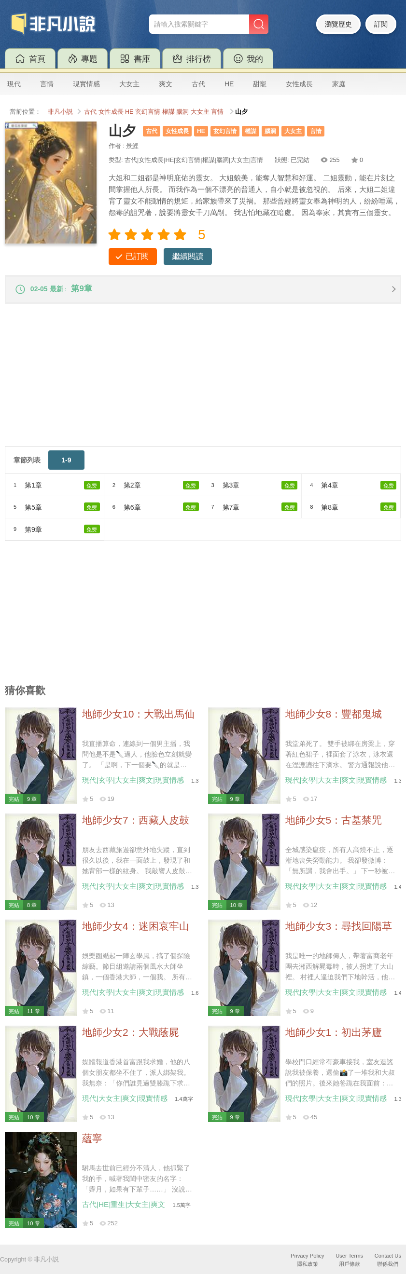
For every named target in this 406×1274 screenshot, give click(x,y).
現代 (14, 84)
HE (229, 84)
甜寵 (259, 84)
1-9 (66, 463)
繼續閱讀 (187, 256)
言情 (47, 84)
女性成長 (299, 84)
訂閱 (381, 24)
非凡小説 (60, 111)
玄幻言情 (147, 111)
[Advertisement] (203, 381)
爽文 (165, 84)
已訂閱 (137, 256)
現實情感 (86, 84)
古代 (198, 84)
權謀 (168, 111)
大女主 (129, 84)
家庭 (339, 84)
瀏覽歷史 (338, 24)
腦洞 (182, 111)
